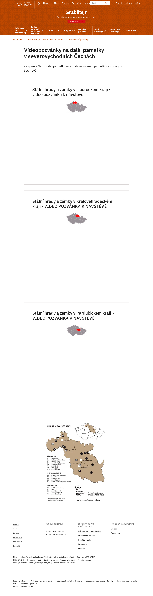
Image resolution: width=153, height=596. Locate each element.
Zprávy (16, 533)
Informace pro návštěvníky (89, 531)
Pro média (76, 3)
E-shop (65, 3)
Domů (16, 525)
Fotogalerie (115, 533)
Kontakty (17, 546)
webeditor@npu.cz (38, 584)
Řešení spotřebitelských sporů (70, 581)
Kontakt (88, 3)
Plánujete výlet (124, 3)
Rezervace (82, 544)
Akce (56, 3)
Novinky (47, 3)
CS (137, 3)
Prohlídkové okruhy (86, 536)
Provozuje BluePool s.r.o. (23, 587)
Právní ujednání (20, 581)
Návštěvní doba (84, 540)
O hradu (114, 529)
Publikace (17, 538)
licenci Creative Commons (74, 557)
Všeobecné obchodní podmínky (101, 581)
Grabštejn (77, 12)
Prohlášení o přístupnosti (42, 581)
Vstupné (81, 549)
